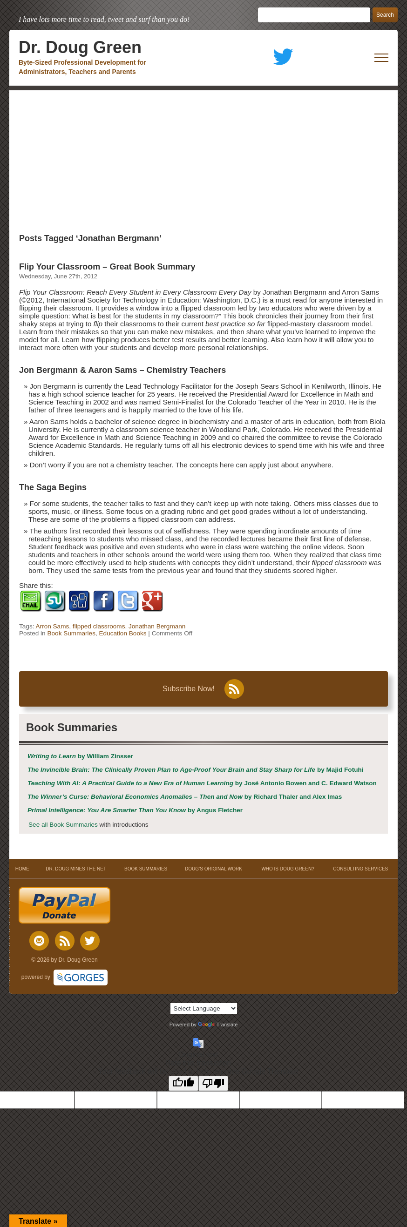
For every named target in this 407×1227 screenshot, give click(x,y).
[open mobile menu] (381, 58)
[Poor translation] (213, 1083)
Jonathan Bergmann (157, 626)
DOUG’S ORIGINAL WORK (213, 868)
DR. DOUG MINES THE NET (76, 868)
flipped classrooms (99, 626)
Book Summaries (71, 633)
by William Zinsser (80, 756)
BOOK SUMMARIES (145, 868)
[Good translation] (183, 1083)
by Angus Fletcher (135, 810)
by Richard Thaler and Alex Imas (184, 796)
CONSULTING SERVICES (360, 868)
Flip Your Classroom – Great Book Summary (107, 266)
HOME (22, 868)
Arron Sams (52, 626)
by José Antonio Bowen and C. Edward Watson (202, 783)
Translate (217, 1024)
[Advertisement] (203, 160)
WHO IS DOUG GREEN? (287, 868)
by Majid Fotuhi (195, 769)
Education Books (123, 633)
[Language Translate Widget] (203, 1008)
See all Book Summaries (63, 824)
